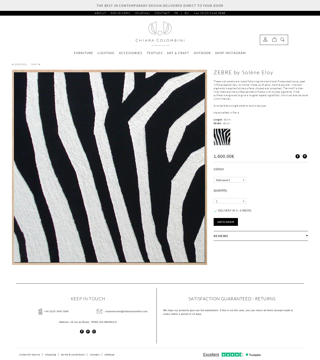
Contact (162, 13)
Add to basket (225, 221)
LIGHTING (106, 53)
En (187, 13)
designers (120, 13)
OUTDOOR (202, 53)
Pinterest (305, 156)
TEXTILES (155, 53)
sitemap (109, 354)
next (35, 64)
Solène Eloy (257, 72)
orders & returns (29, 354)
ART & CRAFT (178, 53)
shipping (50, 354)
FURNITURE (83, 53)
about (100, 13)
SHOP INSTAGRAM (230, 53)
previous (19, 64)
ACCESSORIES (130, 53)
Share (297, 156)
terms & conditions (73, 354)
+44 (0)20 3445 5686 (209, 13)
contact (94, 354)
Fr (176, 13)
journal (142, 13)
